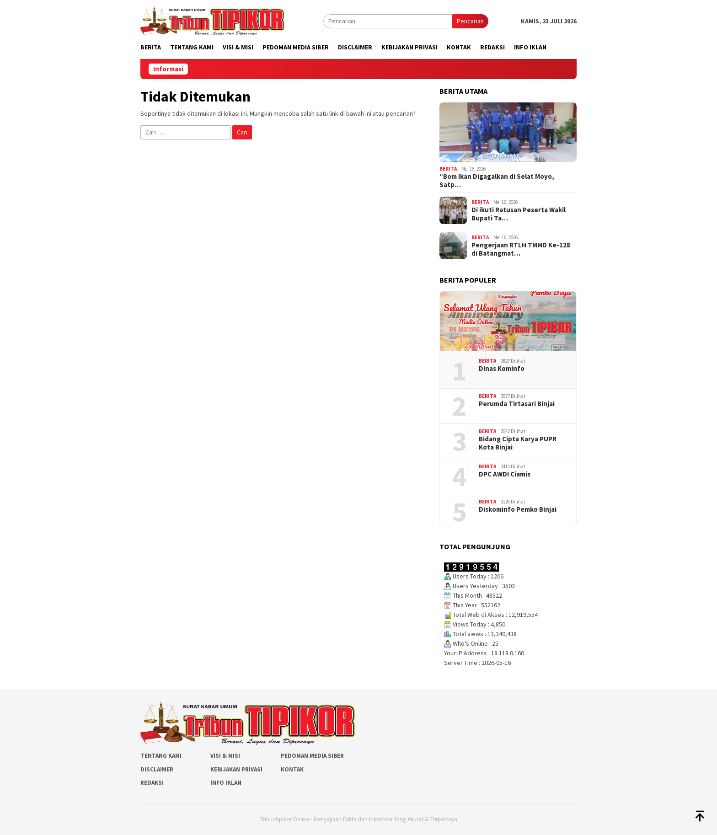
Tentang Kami (161, 756)
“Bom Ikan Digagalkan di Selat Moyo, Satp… (496, 180)
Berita (448, 169)
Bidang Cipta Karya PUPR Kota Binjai (517, 443)
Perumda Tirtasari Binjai (517, 404)
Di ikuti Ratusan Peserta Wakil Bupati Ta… (518, 214)
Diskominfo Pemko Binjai (517, 509)
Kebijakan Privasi (236, 769)
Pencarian (470, 21)
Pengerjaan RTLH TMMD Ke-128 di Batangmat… (520, 249)
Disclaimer (156, 769)
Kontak (292, 769)
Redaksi (152, 783)
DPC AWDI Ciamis (504, 474)
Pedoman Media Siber (312, 756)
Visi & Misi (225, 756)
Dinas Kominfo (501, 368)
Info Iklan (225, 783)
